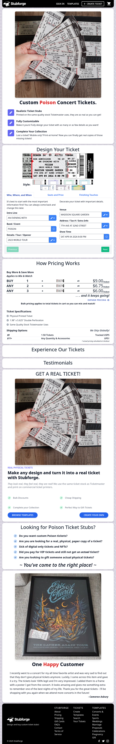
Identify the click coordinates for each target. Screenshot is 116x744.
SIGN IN (60, 3)
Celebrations (98, 731)
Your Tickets (79, 721)
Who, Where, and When (19, 195)
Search (76, 718)
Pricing (57, 714)
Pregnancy (97, 734)
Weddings (97, 721)
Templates (78, 714)
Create (76, 711)
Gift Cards (59, 721)
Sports (95, 718)
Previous (12, 249)
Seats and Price (56, 194)
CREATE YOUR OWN (94, 515)
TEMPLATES (73, 3)
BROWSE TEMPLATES (22, 515)
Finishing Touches (88, 194)
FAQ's (57, 724)
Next (105, 249)
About (57, 711)
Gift (94, 737)
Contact (58, 727)
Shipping (58, 718)
